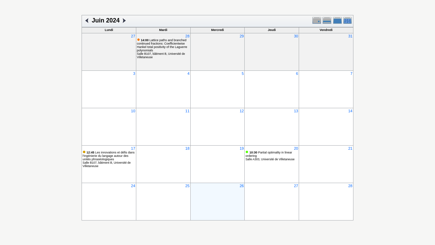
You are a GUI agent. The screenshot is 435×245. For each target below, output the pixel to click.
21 (350, 148)
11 (187, 111)
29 (242, 36)
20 (296, 148)
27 (133, 36)
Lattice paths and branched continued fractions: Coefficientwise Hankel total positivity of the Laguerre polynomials (162, 45)
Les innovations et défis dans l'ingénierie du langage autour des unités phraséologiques (109, 156)
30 (296, 36)
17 (133, 148)
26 (242, 186)
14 (350, 111)
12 (242, 111)
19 (242, 148)
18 (187, 148)
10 (133, 111)
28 (187, 36)
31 (350, 36)
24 (133, 186)
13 (296, 111)
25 (187, 186)
